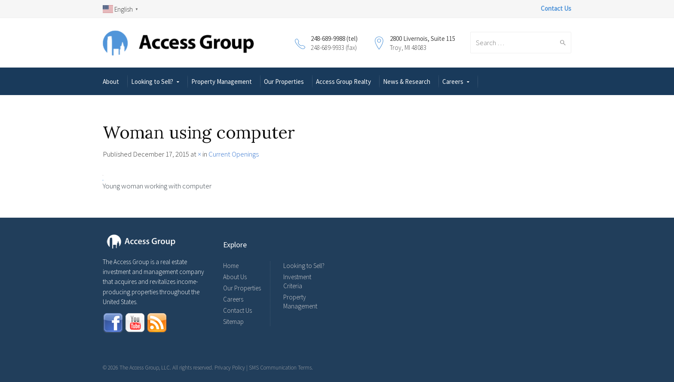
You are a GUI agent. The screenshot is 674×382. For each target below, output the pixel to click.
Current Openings (233, 154)
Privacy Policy (229, 367)
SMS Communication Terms (280, 367)
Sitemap (233, 321)
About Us (235, 277)
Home (231, 266)
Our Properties (284, 81)
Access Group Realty (343, 81)
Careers (452, 81)
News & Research (406, 81)
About (111, 81)
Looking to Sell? (152, 81)
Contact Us (237, 310)
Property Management (221, 81)
